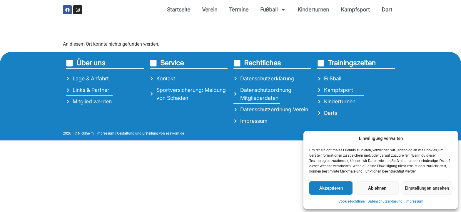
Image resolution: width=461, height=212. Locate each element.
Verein (209, 9)
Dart (387, 9)
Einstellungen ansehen (427, 188)
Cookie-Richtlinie (351, 201)
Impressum (414, 201)
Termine (238, 9)
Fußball (273, 9)
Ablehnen (377, 188)
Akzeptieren (331, 188)
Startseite (178, 9)
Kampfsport (355, 9)
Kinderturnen (313, 9)
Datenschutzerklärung (385, 201)
